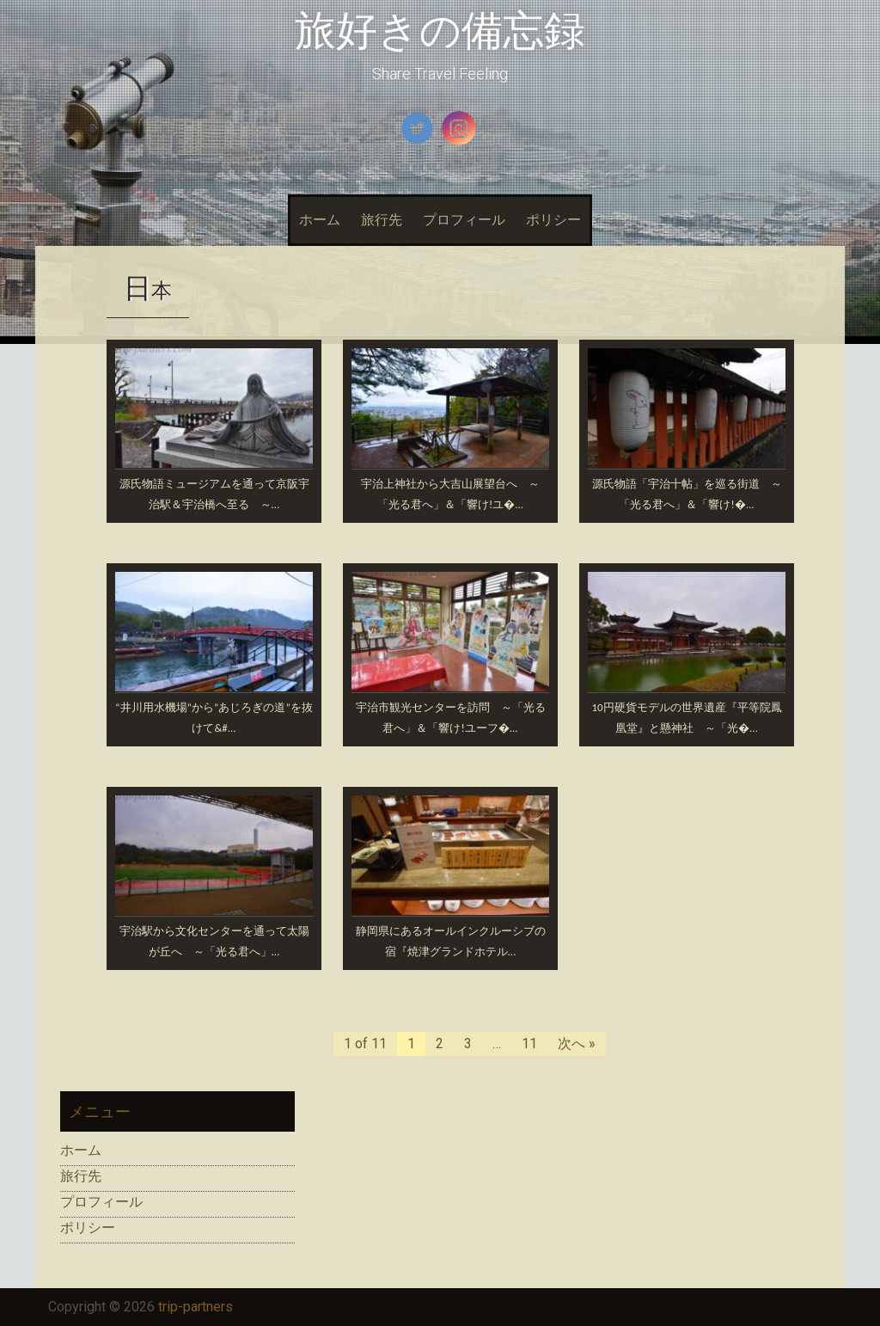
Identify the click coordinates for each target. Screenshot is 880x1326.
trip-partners (195, 1306)
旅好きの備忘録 (440, 30)
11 (529, 1043)
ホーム (319, 220)
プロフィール (464, 220)
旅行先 (381, 220)
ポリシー (553, 220)
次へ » (577, 1043)
